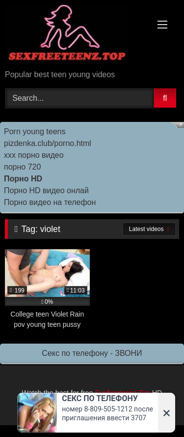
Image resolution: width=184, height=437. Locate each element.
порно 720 (22, 167)
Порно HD (23, 179)
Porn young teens (34, 131)
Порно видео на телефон (50, 202)
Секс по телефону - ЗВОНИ (92, 353)
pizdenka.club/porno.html (47, 143)
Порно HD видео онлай (46, 190)
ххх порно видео (34, 155)
